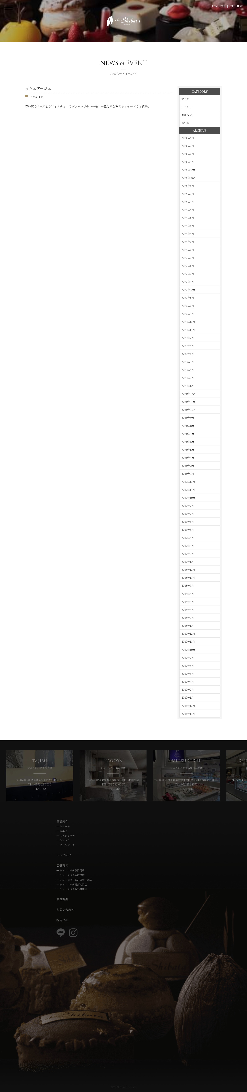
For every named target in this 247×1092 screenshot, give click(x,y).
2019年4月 (187, 538)
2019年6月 (187, 521)
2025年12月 (188, 170)
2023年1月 (187, 281)
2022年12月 (188, 289)
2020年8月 (187, 426)
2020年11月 (188, 401)
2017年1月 (187, 697)
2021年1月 (187, 385)
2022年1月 (187, 314)
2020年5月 (187, 449)
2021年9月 (187, 337)
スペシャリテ (67, 835)
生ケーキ (65, 826)
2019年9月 (187, 505)
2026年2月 (187, 154)
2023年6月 (187, 266)
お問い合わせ (65, 909)
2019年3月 (187, 545)
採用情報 (62, 920)
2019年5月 (187, 529)
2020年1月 (187, 473)
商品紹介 (62, 821)
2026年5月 (187, 138)
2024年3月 (187, 241)
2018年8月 (187, 593)
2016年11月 (188, 713)
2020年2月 (187, 465)
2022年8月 (187, 297)
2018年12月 (188, 569)
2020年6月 (187, 441)
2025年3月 (187, 194)
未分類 (185, 123)
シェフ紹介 (64, 855)
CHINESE (236, 6)
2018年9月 (187, 585)
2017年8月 (187, 665)
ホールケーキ (67, 844)
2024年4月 (187, 233)
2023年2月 (187, 274)
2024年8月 (187, 218)
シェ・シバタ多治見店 (72, 870)
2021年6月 (187, 353)
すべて (185, 99)
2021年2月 (187, 378)
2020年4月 (187, 457)
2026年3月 (187, 146)
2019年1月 (187, 561)
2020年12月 (188, 393)
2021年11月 (188, 330)
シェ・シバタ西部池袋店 (73, 884)
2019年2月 (187, 553)
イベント (186, 107)
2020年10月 (188, 409)
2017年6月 (187, 673)
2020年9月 (187, 417)
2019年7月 (187, 513)
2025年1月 (187, 202)
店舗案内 (62, 865)
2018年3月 (187, 609)
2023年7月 (187, 258)
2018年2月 (187, 617)
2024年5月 (187, 226)
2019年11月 (188, 489)
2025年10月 (188, 177)
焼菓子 (63, 831)
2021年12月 (188, 322)
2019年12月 (188, 482)
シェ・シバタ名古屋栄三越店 (76, 879)
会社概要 (62, 899)
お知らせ (186, 115)
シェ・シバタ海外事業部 (73, 889)
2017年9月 (187, 657)
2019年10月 (188, 497)
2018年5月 (187, 601)
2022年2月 (187, 306)
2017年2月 (187, 689)
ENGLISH (218, 6)
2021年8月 (187, 345)
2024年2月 (187, 250)
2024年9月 (187, 210)
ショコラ (65, 840)
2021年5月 (187, 362)
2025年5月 (187, 185)
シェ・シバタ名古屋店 (72, 875)
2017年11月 (188, 641)
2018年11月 (188, 577)
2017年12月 (188, 633)
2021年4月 (187, 370)
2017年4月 (187, 681)
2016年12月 (188, 705)
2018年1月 (187, 625)
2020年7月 (187, 434)
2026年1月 (187, 162)
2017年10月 (188, 649)
